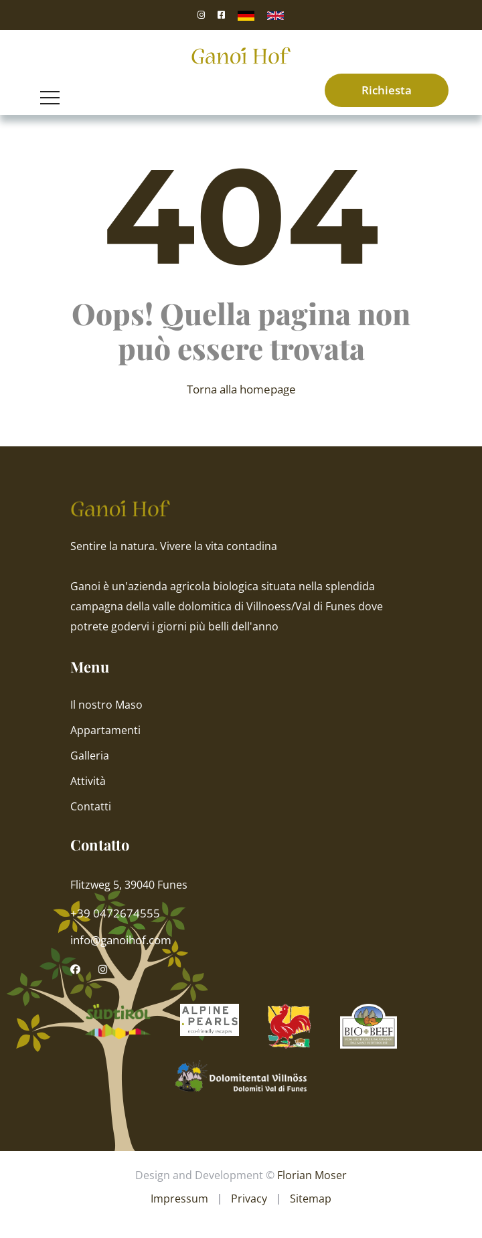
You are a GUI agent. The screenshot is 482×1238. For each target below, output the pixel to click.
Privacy (249, 1198)
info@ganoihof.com (120, 940)
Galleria (89, 755)
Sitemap (310, 1198)
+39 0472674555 (115, 913)
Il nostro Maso (106, 704)
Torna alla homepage (241, 389)
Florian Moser (312, 1175)
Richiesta (387, 90)
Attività (88, 781)
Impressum (179, 1198)
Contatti (90, 806)
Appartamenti (105, 730)
